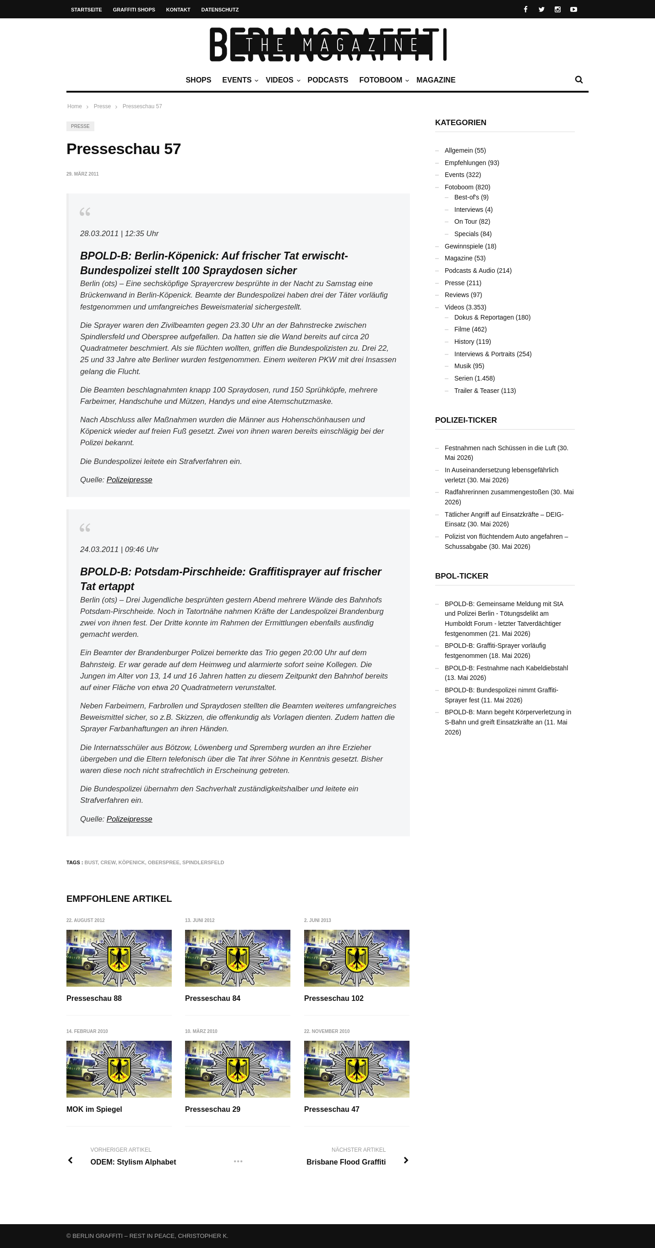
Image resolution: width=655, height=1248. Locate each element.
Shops (198, 80)
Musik (462, 366)
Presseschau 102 (334, 998)
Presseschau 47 (332, 1109)
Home (74, 106)
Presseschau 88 (94, 998)
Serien (463, 378)
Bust (91, 862)
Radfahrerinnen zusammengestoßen (497, 492)
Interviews (468, 209)
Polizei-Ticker (466, 420)
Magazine (435, 80)
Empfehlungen (465, 162)
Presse (80, 126)
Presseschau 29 (213, 1109)
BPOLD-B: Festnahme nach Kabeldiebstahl (506, 668)
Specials (466, 233)
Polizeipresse (130, 479)
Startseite (86, 9)
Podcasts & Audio (470, 270)
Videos (282, 80)
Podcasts (328, 80)
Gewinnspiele (464, 246)
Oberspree (164, 862)
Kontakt (178, 9)
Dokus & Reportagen (484, 317)
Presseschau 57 (142, 106)
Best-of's (466, 197)
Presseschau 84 (213, 998)
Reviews (457, 294)
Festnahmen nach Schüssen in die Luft (500, 448)
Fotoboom (383, 80)
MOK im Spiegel (94, 1109)
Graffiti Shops (134, 9)
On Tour (465, 221)
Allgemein (459, 150)
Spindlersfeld (203, 862)
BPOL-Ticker (461, 576)
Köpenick (132, 862)
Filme (462, 329)
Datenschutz (220, 9)
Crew (107, 862)
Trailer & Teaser (476, 390)
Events (239, 80)
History (464, 341)
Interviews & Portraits (484, 354)
